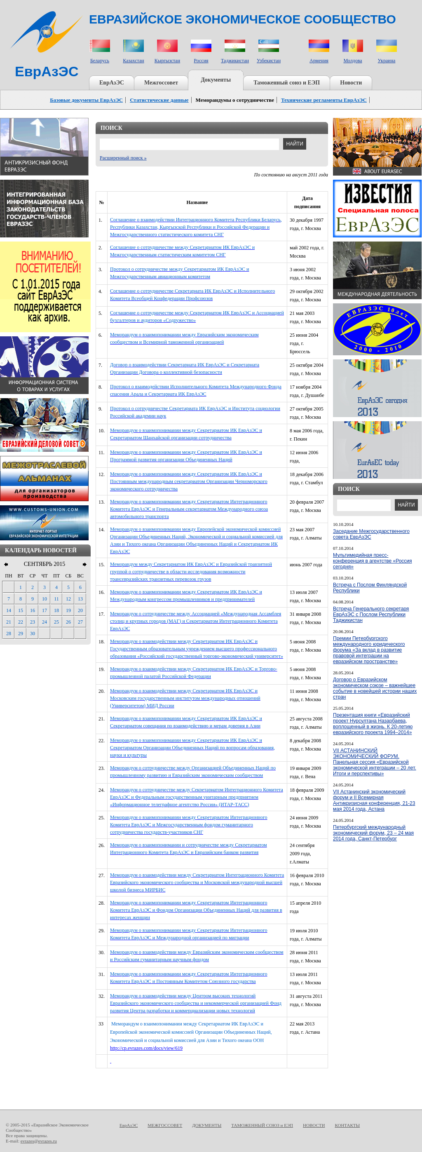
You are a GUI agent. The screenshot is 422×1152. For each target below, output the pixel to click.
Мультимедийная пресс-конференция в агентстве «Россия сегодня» (372, 561)
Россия (201, 60)
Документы (216, 80)
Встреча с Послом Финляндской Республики (370, 588)
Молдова (352, 60)
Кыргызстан (167, 60)
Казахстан (133, 60)
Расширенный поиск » (123, 158)
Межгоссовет (161, 83)
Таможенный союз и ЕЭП (286, 83)
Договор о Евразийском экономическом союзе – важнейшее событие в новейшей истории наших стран (375, 688)
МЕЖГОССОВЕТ (165, 1125)
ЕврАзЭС (111, 83)
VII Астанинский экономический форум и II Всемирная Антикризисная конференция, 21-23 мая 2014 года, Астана (374, 800)
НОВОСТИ (314, 1125)
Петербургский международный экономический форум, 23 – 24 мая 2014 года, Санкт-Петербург (373, 833)
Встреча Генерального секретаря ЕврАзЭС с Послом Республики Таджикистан (371, 614)
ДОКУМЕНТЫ (206, 1125)
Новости (351, 83)
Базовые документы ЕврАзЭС (86, 100)
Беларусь (99, 60)
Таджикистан (235, 60)
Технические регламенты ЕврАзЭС (324, 100)
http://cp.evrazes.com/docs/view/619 (146, 1048)
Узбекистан (269, 60)
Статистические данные (159, 100)
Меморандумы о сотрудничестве (235, 100)
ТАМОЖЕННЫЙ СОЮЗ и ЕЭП (262, 1125)
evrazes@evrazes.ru (39, 1140)
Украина (387, 60)
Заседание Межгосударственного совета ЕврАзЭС (371, 534)
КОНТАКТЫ (347, 1125)
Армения (318, 60)
